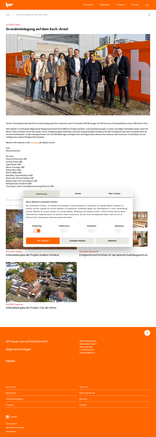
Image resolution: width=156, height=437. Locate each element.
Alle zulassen (43, 241)
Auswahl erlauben (77, 241)
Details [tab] (78, 193)
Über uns (83, 387)
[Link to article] (41, 287)
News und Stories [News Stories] (87, 393)
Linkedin (11, 416)
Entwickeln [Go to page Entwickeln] (88, 5)
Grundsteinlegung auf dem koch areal (31, 15)
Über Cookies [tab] (114, 193)
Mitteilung (34, 143)
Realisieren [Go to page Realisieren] (105, 5)
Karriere (83, 399)
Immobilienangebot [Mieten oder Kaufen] (15, 399)
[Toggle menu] (147, 4)
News (8, 15)
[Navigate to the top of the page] (147, 333)
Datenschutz (11, 424)
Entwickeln (11, 387)
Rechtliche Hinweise (15, 428)
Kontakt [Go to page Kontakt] (135, 5)
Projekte (10, 405)
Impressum (11, 432)
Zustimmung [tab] (41, 194)
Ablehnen (112, 241)
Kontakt (82, 405)
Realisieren (11, 393)
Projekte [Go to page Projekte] (121, 5)
